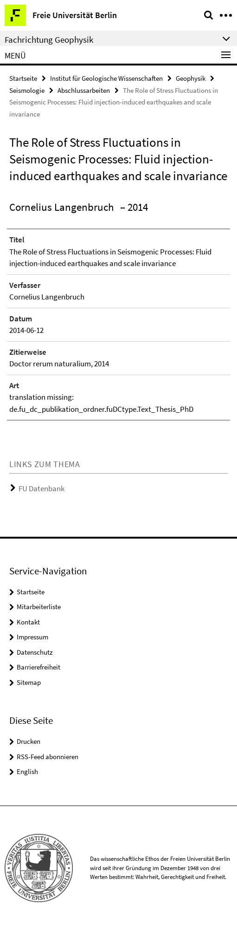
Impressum (32, 636)
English (27, 771)
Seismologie (27, 90)
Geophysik (190, 78)
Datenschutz (34, 652)
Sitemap (29, 682)
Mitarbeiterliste (39, 606)
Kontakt (28, 622)
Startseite (23, 78)
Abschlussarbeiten (84, 90)
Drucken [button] (28, 741)
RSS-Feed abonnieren (47, 756)
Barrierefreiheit (38, 667)
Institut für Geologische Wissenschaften (106, 78)
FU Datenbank (41, 488)
